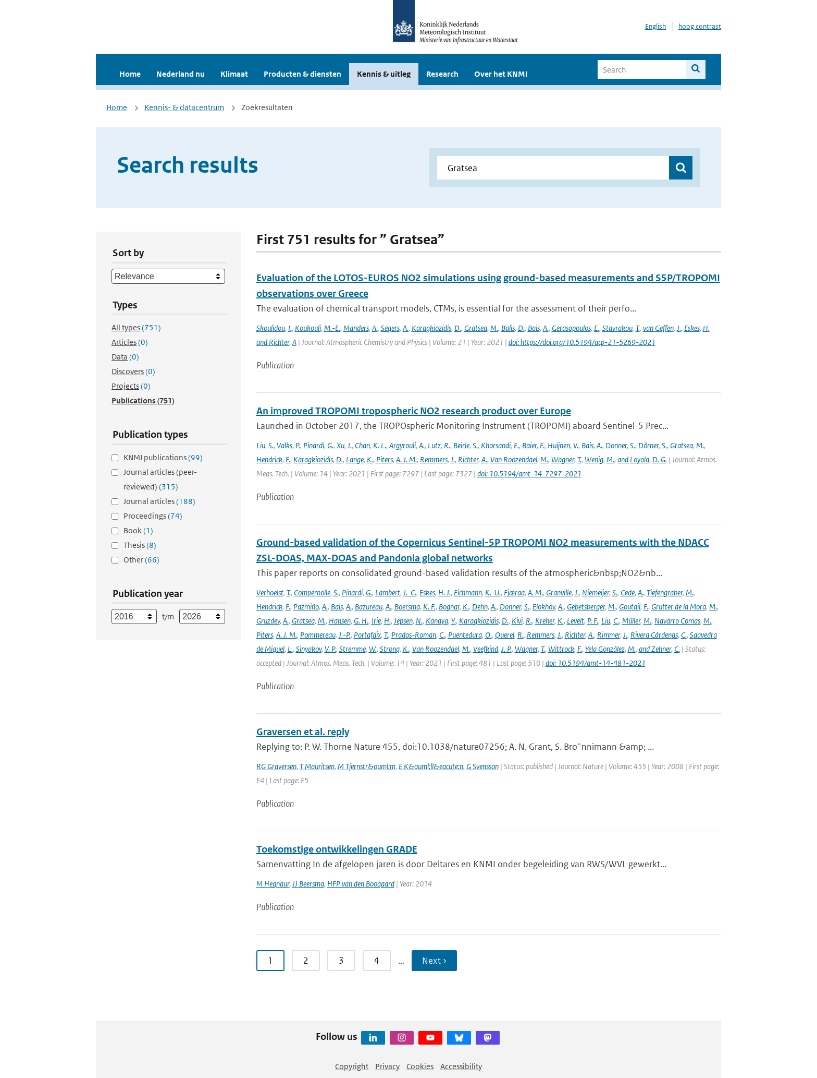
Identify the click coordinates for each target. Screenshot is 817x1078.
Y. (453, 621)
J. (679, 328)
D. (457, 328)
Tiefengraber (665, 592)
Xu (340, 445)
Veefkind (485, 649)
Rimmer (608, 635)
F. (542, 445)
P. (297, 445)
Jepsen (403, 621)
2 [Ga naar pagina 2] (305, 960)
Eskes (692, 328)
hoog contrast (699, 26)
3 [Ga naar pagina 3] (341, 960)
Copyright (351, 1066)
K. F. (429, 607)
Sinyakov (308, 649)
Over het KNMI (501, 74)
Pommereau (318, 635)
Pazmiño (306, 607)
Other (141, 560)
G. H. (361, 621)
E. (596, 328)
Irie (376, 621)
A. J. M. (406, 459)
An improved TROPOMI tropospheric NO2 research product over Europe (413, 411)
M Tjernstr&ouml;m (366, 766)
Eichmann (468, 592)
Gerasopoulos (571, 328)
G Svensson (482, 766)
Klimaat (234, 74)
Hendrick (269, 459)
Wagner (562, 459)
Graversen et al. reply (302, 732)
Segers (390, 328)
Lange (355, 459)
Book (138, 530)
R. (447, 445)
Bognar (449, 607)
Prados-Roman (413, 635)
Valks (284, 445)
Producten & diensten (302, 74)
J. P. (506, 649)
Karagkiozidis (431, 328)
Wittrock (561, 649)
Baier (529, 445)
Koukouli (308, 328)
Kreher (544, 621)
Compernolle (312, 592)
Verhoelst (269, 592)
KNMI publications (163, 457)
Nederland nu (180, 74)
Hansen (340, 621)
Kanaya (437, 621)
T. (638, 328)
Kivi (517, 621)
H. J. (444, 592)
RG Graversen (276, 766)
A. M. (535, 592)
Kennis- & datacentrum (184, 107)
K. (370, 459)
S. (271, 445)
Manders (356, 328)
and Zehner (655, 649)
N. (419, 621)
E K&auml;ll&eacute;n (431, 766)
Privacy (387, 1066)
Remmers (434, 459)
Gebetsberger (586, 607)
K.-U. (493, 592)
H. (387, 621)
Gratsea (475, 328)
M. (494, 328)
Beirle (461, 445)
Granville (559, 592)
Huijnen (559, 445)
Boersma (407, 607)
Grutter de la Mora (678, 607)
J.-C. (409, 592)
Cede (628, 592)
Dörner (648, 445)
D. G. (659, 459)
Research (442, 74)
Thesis (139, 545)
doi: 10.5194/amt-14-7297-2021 (529, 473)
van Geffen (658, 328)
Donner (616, 445)
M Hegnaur (272, 884)
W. (373, 649)
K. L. (379, 445)
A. (375, 328)
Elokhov (544, 607)
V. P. (330, 649)
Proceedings (152, 516)
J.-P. (345, 635)
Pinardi (313, 445)
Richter (468, 459)
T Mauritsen (317, 766)
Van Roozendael (513, 459)
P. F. (592, 621)
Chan (362, 445)
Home (130, 74)
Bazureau (368, 607)
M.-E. (332, 328)
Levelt (575, 621)
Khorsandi (496, 445)
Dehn (480, 607)
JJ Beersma (308, 884)
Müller (631, 621)
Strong (390, 649)
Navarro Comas (677, 621)
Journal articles (159, 501)
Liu (260, 445)
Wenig (594, 459)
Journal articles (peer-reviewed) (160, 479)
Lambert (387, 592)
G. (330, 445)
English (655, 26)
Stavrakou (617, 328)
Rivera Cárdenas (654, 635)
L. (290, 649)
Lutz (434, 445)
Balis (508, 328)
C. (616, 621)
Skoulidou (270, 328)
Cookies (420, 1066)
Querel (504, 635)
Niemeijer (595, 592)
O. (488, 635)
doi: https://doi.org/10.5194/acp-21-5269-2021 (582, 342)
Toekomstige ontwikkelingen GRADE (336, 849)
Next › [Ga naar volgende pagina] (434, 960)
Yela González (605, 649)
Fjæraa (514, 592)
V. (575, 445)
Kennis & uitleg (384, 74)
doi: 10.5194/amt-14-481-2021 (596, 663)
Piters (384, 459)
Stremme (352, 649)
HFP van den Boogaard (360, 884)
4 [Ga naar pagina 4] (376, 960)
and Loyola (633, 459)
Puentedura (465, 635)
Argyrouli (402, 445)
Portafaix (367, 635)
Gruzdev (268, 621)
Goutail (629, 607)
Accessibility (461, 1066)
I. (290, 328)
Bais (534, 328)
